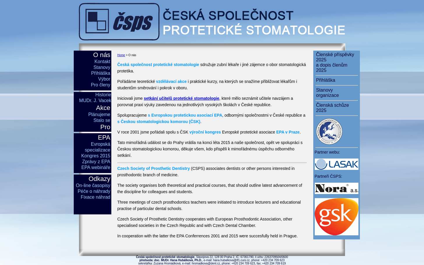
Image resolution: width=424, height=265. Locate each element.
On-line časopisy (93, 185)
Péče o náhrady (94, 191)
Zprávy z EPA (96, 161)
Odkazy (99, 178)
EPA (104, 137)
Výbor (104, 79)
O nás (101, 54)
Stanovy (102, 67)
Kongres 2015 (95, 155)
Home (121, 55)
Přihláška (100, 73)
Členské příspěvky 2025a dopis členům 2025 (335, 62)
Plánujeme (99, 114)
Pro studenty (98, 130)
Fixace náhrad (95, 197)
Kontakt (102, 61)
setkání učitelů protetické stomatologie (181, 98)
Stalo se (102, 120)
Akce (103, 107)
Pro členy (100, 84)
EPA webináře (95, 167)
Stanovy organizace (327, 93)
